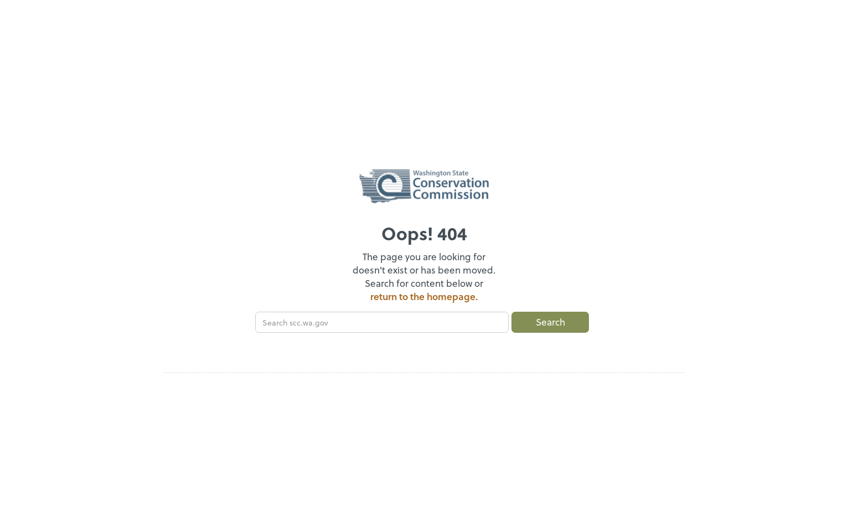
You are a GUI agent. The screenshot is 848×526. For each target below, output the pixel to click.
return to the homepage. (424, 296)
